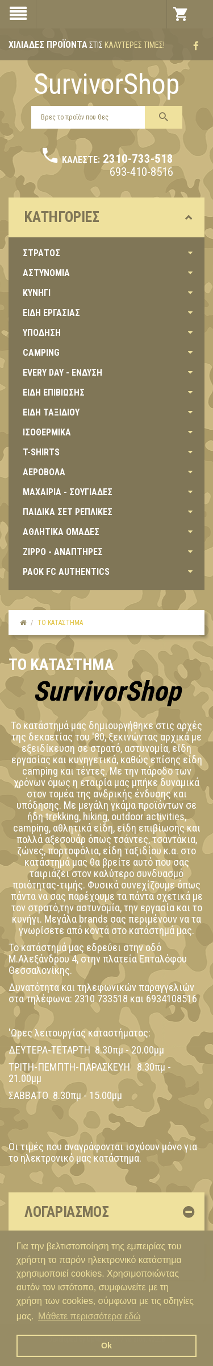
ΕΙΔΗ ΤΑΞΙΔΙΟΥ (51, 412)
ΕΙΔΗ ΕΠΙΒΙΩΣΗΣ (54, 392)
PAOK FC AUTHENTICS (66, 571)
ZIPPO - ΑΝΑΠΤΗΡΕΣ (63, 551)
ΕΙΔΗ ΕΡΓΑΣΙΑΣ (51, 312)
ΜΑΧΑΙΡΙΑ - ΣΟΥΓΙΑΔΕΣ (67, 492)
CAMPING (41, 352)
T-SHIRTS (41, 452)
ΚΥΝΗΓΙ (37, 292)
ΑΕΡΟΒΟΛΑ (44, 472)
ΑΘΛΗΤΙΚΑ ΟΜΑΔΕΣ (61, 531)
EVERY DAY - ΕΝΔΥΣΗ (62, 372)
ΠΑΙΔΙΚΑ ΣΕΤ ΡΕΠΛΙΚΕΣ (67, 512)
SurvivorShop (106, 84)
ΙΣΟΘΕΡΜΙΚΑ (47, 432)
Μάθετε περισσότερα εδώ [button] (89, 1316)
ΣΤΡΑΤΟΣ (41, 253)
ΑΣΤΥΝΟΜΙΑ (46, 273)
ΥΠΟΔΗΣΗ (42, 332)
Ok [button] (106, 1345)
